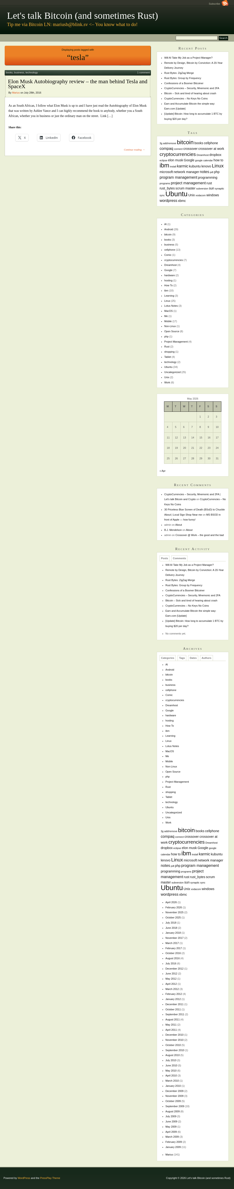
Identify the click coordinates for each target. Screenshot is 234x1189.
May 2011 (171, 1024)
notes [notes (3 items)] (204, 172)
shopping (169, 351)
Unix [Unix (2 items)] (191, 195)
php (166, 336)
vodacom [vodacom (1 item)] (201, 195)
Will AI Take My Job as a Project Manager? (188, 57)
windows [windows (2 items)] (212, 195)
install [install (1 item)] (173, 166)
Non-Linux (170, 326)
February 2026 (173, 907)
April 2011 (171, 1029)
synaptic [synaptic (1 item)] (219, 188)
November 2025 (174, 912)
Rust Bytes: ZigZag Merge (179, 73)
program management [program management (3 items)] (178, 177)
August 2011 (172, 1019)
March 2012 (172, 989)
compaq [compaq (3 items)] (166, 148)
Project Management (176, 341)
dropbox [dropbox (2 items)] (215, 155)
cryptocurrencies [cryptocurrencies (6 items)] (178, 154)
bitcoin (168, 234)
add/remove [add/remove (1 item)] (169, 143)
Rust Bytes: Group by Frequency (182, 78)
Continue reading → (134, 149)
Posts (164, 558)
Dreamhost (170, 265)
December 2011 (174, 1004)
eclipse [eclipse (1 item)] (163, 160)
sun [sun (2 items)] (211, 188)
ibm (166, 290)
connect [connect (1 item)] (178, 148)
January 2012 (173, 999)
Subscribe (218, 3)
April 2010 (171, 1075)
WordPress (24, 1178)
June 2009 (171, 1121)
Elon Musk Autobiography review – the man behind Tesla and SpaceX (77, 84)
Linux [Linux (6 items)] (218, 165)
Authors (206, 658)
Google (168, 270)
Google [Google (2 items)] (189, 160)
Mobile (168, 321)
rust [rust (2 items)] (209, 183)
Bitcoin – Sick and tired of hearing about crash (190, 93)
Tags (182, 658)
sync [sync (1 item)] (162, 195)
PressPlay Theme (50, 1178)
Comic (168, 254)
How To (168, 285)
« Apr (162, 470)
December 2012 (174, 968)
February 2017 (173, 948)
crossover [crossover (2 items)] (190, 149)
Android (168, 229)
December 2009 (174, 1091)
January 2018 (173, 932)
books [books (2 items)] (198, 143)
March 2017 (172, 943)
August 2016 (172, 958)
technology (32, 72)
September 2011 (174, 1014)
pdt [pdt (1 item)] (211, 172)
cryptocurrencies (173, 260)
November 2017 (174, 937)
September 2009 (174, 1106)
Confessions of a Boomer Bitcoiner (183, 83)
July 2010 (170, 1060)
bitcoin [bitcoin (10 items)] (185, 142)
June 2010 (171, 1065)
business (19, 72)
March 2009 (172, 1136)
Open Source (171, 331)
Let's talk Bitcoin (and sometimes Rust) (82, 15)
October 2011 (173, 1009)
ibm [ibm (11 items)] (164, 165)
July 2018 (170, 922)
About (178, 524)
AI (165, 224)
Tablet (167, 356)
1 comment (143, 72)
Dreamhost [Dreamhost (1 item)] (203, 155)
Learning (169, 295)
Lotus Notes (171, 305)
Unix (166, 377)
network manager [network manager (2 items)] (186, 172)
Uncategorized (172, 372)
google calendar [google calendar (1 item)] (204, 160)
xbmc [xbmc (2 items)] (182, 201)
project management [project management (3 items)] (188, 183)
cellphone (169, 249)
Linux (167, 300)
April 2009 (171, 1131)
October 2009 (173, 1101)
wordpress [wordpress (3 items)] (168, 200)
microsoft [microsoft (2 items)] (166, 172)
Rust (166, 346)
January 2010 (173, 1085)
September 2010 (174, 1050)
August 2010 (172, 1055)
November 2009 (174, 1096)
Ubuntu (168, 367)
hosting (168, 280)
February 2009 (173, 1141)
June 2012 (171, 973)
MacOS (168, 311)
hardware (169, 275)
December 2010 (174, 1034)
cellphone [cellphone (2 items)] (211, 143)
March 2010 (172, 1080)
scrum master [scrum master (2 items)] (185, 188)
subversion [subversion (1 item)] (202, 188)
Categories (167, 658)
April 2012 (171, 983)
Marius (16, 92)
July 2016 (170, 963)
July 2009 (170, 1116)
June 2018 (171, 927)
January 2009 (173, 1147)
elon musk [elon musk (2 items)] (175, 160)
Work (167, 382)
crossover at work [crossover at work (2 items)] (211, 149)
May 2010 (171, 1070)
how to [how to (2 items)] (218, 160)
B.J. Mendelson (173, 529)
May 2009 (171, 1126)
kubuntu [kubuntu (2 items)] (195, 166)
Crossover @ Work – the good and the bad (200, 535)
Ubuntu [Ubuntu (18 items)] (176, 194)
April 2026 (171, 902)
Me (166, 316)
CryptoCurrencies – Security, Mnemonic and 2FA (191, 88)
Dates (193, 658)
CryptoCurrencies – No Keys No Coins (186, 98)
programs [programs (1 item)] (165, 183)
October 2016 (173, 953)
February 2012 (173, 994)
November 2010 (174, 1039)
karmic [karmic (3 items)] (182, 166)
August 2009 (172, 1111)
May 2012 (171, 978)
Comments (179, 558)
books (9, 72)
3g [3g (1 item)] (161, 143)
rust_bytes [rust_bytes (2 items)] (167, 188)
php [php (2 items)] (217, 172)
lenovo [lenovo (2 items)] (206, 166)
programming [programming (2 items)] (207, 177)
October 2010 (173, 1045)
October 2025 (173, 917)
